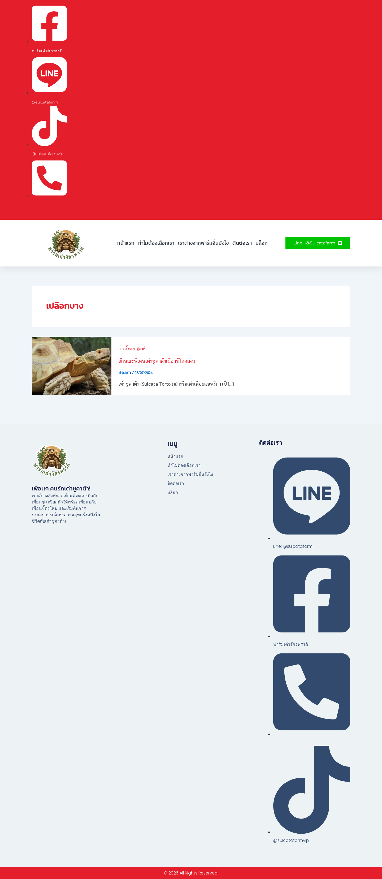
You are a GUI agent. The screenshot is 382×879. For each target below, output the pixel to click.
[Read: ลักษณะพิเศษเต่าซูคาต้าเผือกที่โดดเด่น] (71, 365)
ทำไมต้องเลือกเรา (156, 243)
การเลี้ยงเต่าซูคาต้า (133, 348)
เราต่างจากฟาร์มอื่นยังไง (203, 243)
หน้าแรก (125, 243)
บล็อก (261, 243)
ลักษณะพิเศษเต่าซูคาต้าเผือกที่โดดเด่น (157, 361)
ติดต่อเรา (242, 243)
